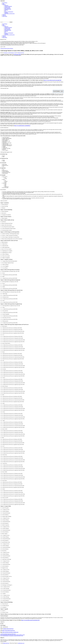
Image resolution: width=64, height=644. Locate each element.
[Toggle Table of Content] (61, 91)
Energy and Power (7, 8)
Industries (4, 4)
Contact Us (4, 15)
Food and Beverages (7, 30)
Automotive (6, 5)
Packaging (6, 12)
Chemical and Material (8, 6)
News (3, 3)
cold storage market (17, 54)
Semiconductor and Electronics (9, 13)
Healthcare (6, 31)
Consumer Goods (7, 7)
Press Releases (4, 2)
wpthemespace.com (21, 643)
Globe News (6, 48)
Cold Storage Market (3, 633)
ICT (5, 10)
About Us (4, 14)
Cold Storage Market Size (11, 633)
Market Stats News (21, 52)
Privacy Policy (4, 16)
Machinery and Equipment (8, 11)
